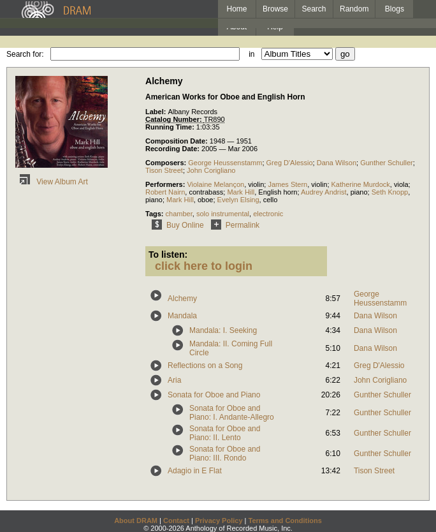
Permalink (233, 225)
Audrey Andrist (324, 192)
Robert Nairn (165, 192)
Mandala (182, 315)
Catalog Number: (174, 119)
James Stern (287, 184)
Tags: (155, 214)
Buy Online (175, 225)
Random (354, 8)
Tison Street (164, 170)
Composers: (166, 162)
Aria (174, 380)
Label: (156, 111)
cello (270, 199)
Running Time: (170, 127)
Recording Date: (173, 148)
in (251, 54)
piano (359, 192)
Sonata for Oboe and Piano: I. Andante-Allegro (231, 413)
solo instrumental (222, 214)
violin (256, 184)
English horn (277, 192)
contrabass (206, 192)
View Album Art (51, 181)
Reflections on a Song (205, 365)
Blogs (394, 8)
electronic (268, 214)
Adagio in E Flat (195, 470)
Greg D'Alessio (289, 162)
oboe (205, 199)
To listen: (168, 254)
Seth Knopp (390, 192)
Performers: (166, 184)
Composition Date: (177, 141)
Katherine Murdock (360, 184)
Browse (275, 8)
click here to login (203, 266)
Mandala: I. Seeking (223, 330)
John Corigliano (211, 170)
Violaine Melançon (215, 184)
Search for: (25, 54)
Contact (176, 520)
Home (236, 8)
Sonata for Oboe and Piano (214, 394)
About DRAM (135, 520)
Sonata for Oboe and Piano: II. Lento (224, 433)
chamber (179, 214)
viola (401, 184)
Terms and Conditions (285, 520)
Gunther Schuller (386, 162)
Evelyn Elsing (238, 199)
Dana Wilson (336, 162)
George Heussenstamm (225, 162)
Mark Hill (240, 192)
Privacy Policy (219, 520)
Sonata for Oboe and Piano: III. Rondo (224, 453)
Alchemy (182, 298)
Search (314, 8)
